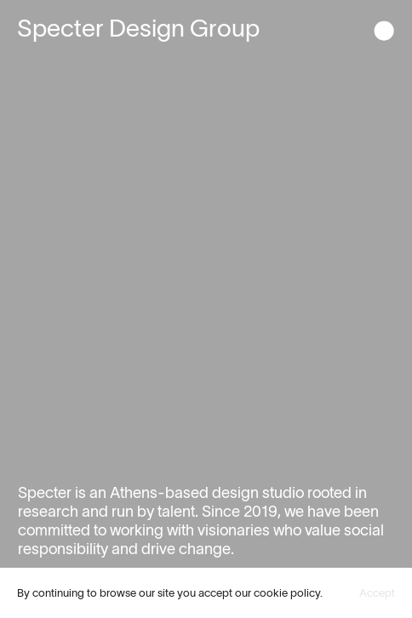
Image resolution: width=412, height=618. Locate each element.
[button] (384, 32)
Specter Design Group (138, 28)
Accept (377, 593)
